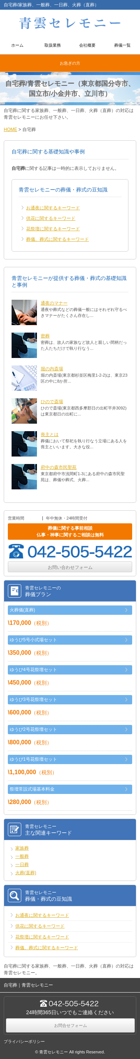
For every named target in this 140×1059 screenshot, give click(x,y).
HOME (10, 129)
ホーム (17, 45)
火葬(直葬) (25, 872)
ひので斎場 (52, 401)
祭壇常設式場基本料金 (32, 789)
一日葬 (22, 864)
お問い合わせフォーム (70, 567)
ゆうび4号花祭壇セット (33, 669)
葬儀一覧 (122, 45)
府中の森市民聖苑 (59, 467)
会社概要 (87, 45)
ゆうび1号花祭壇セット (33, 759)
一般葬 (22, 856)
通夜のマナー (54, 303)
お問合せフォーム (70, 1025)
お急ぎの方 (70, 63)
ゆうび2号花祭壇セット (33, 729)
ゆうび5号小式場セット (33, 639)
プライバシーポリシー (24, 1041)
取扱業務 (52, 45)
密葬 (45, 336)
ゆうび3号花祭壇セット (33, 699)
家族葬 (22, 848)
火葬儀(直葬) (22, 610)
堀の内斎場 (52, 368)
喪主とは (50, 434)
